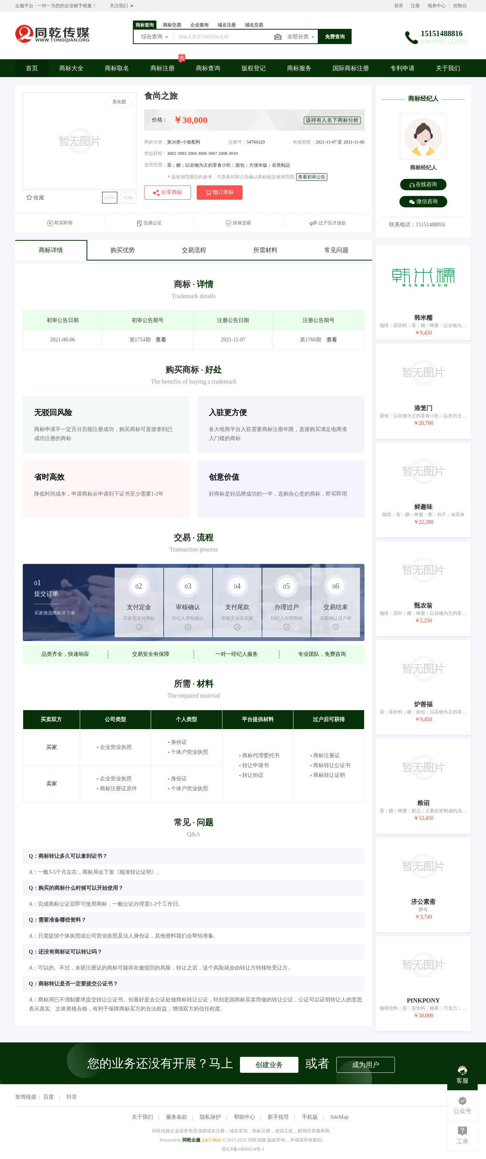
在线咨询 (423, 184)
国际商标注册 (351, 68)
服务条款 (176, 1117)
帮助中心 (244, 1117)
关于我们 (448, 68)
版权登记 (253, 68)
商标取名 (117, 68)
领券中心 (437, 5)
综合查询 (155, 37)
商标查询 (145, 25)
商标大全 (71, 68)
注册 (415, 5)
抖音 (71, 1097)
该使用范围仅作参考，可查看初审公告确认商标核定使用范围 (231, 177)
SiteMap (339, 1117)
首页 (32, 68)
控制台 (460, 5)
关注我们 (122, 6)
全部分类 (301, 37)
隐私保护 (210, 1117)
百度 (48, 1097)
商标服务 (299, 68)
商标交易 (172, 25)
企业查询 (199, 25)
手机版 (310, 1117)
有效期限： (304, 142)
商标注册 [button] (162, 68)
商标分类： (155, 142)
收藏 (35, 198)
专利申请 (402, 68)
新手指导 (278, 1117)
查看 (161, 340)
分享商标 (167, 192)
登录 (398, 5)
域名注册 (227, 25)
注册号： (237, 142)
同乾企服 (191, 1140)
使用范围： (155, 164)
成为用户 (365, 1065)
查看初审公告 (311, 177)
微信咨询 (423, 202)
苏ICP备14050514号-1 (243, 1149)
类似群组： (155, 153)
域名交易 (254, 25)
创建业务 (269, 1065)
